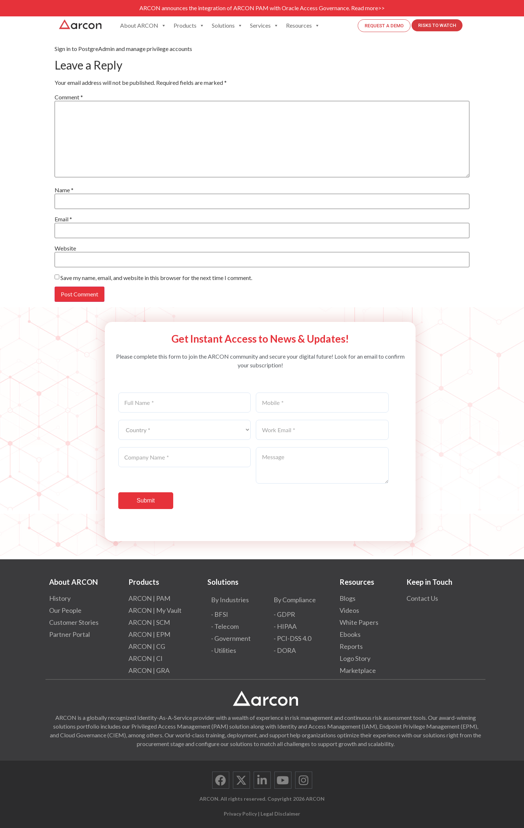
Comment (69, 97)
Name (64, 190)
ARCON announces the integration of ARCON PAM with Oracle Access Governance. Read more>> (262, 7)
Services (264, 25)
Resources (303, 25)
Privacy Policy (240, 814)
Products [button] (189, 25)
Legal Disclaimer (280, 814)
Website (65, 248)
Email (63, 219)
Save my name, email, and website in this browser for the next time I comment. (156, 278)
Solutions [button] (227, 25)
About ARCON (143, 25)
